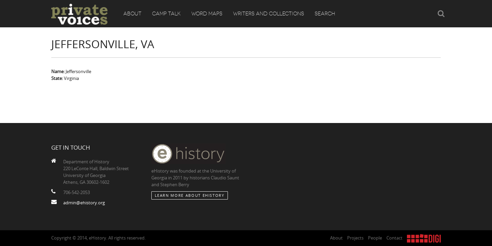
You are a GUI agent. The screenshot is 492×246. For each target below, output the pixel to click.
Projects (355, 238)
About (132, 14)
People (375, 238)
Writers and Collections (268, 14)
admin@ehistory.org (84, 203)
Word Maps (206, 14)
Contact (394, 238)
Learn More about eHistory (189, 195)
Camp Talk (166, 14)
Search (325, 14)
